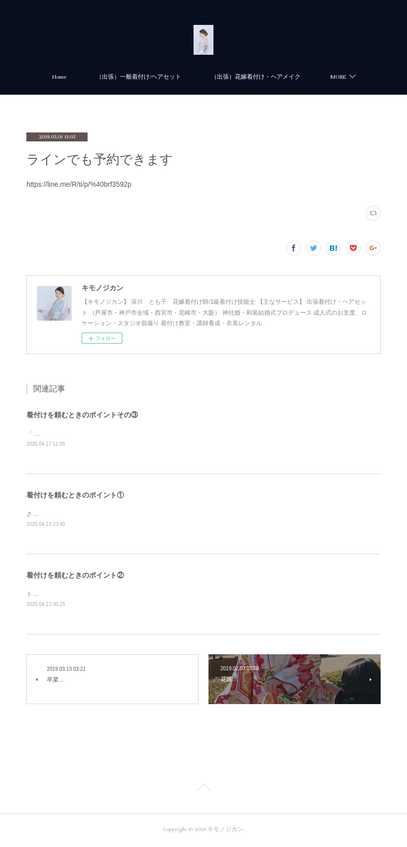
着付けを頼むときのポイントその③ (82, 415)
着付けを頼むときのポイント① (75, 496)
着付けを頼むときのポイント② (75, 577)
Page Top (203, 791)
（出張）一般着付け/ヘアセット (198, 77)
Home (119, 77)
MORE (278, 77)
